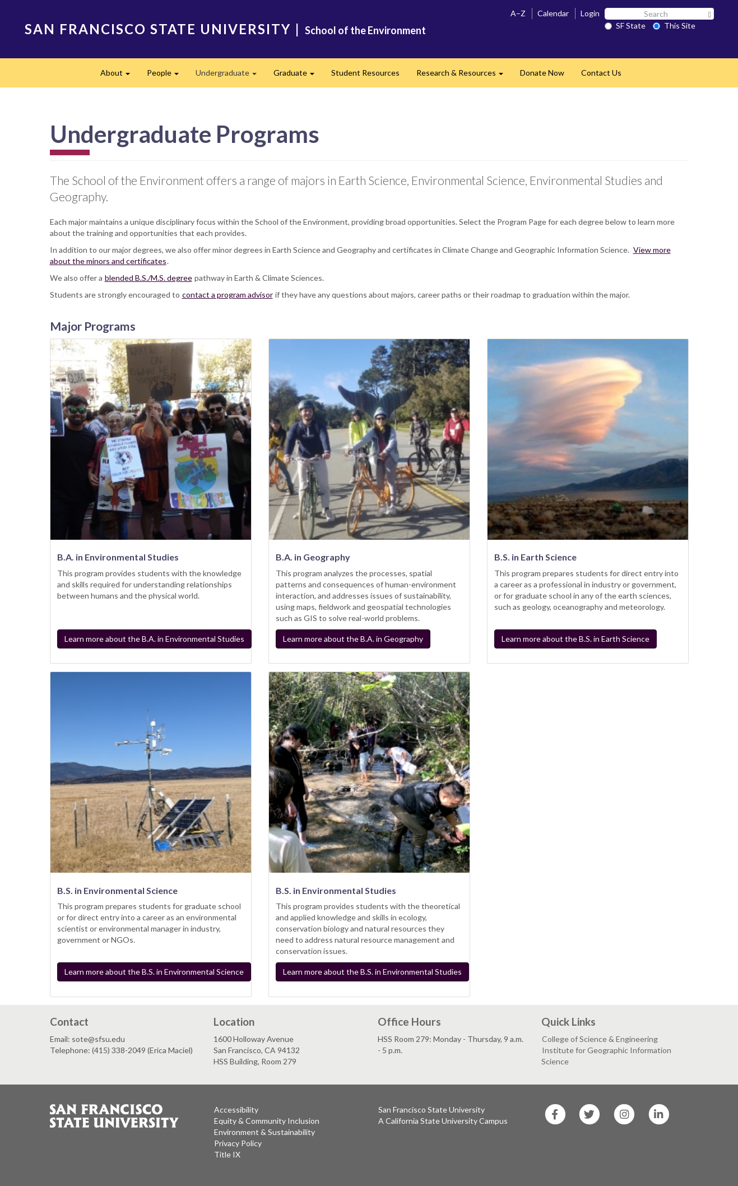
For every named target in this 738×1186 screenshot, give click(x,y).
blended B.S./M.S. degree (148, 277)
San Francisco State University (431, 1109)
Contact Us (601, 72)
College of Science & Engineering (600, 1039)
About (119, 76)
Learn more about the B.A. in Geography (353, 638)
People (167, 76)
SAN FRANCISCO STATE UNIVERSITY (158, 29)
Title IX (227, 1154)
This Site (674, 25)
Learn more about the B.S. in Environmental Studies (372, 971)
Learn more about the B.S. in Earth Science (575, 638)
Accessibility (236, 1109)
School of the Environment (365, 30)
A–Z (518, 13)
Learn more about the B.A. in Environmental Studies (154, 638)
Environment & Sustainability (264, 1132)
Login (590, 13)
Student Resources (365, 72)
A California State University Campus (443, 1120)
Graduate (298, 76)
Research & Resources (464, 76)
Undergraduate (230, 76)
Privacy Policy (238, 1143)
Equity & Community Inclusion (266, 1120)
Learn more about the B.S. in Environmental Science (154, 971)
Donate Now (542, 72)
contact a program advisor (227, 294)
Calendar (553, 13)
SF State (625, 25)
